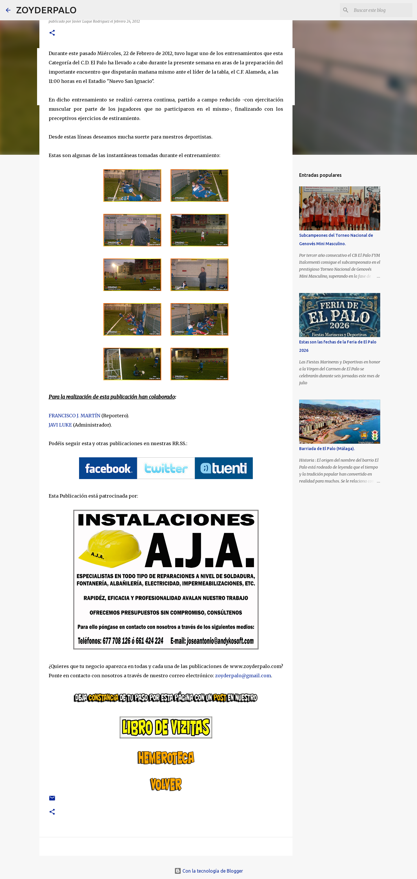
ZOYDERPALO (46, 10)
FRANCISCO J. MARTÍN (74, 415)
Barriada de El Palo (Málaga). (327, 448)
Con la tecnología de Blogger (208, 870)
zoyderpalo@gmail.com (243, 675)
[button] (52, 33)
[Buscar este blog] (382, 10)
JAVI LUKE (60, 425)
